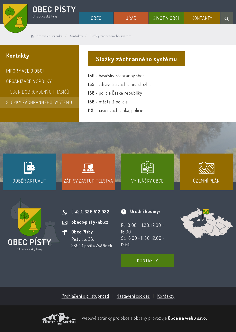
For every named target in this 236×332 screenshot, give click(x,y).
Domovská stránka (46, 36)
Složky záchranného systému (39, 102)
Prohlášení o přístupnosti (85, 296)
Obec (96, 18)
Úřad (131, 18)
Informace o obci (25, 71)
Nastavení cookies (133, 296)
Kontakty (202, 18)
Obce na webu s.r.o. (187, 318)
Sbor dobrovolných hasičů (39, 92)
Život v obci (166, 18)
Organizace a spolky (29, 81)
